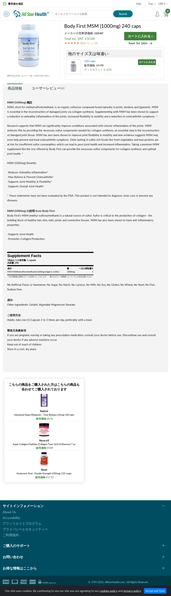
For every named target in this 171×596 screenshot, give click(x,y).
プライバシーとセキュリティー (25, 529)
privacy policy (132, 590)
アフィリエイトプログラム (22, 523)
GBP (161, 3)
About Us (9, 512)
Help (138, 3)
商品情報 (15, 88)
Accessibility (11, 518)
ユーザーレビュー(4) (48, 88)
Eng (151, 3)
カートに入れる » (140, 36)
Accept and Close (155, 590)
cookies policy (108, 590)
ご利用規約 (11, 535)
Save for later (138, 43)
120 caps (89, 61)
